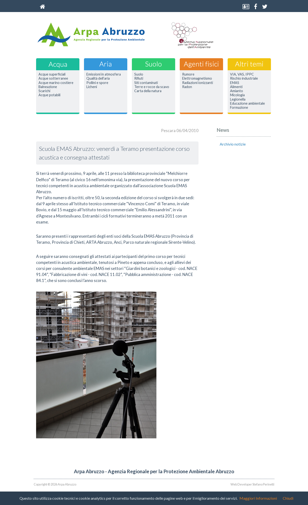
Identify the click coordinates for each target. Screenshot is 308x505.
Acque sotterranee (53, 78)
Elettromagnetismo (197, 78)
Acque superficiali (51, 74)
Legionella (237, 99)
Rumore (188, 74)
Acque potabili (49, 95)
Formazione (239, 107)
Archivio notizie (233, 144)
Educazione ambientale (247, 103)
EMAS (234, 82)
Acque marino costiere (55, 82)
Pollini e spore (97, 82)
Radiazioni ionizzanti (197, 82)
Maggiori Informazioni (258, 498)
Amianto (236, 91)
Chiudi (288, 498)
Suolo (138, 74)
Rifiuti (138, 78)
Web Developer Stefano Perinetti (252, 484)
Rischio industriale (244, 78)
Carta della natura (147, 91)
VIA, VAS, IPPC (242, 74)
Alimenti (236, 87)
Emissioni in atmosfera (103, 74)
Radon (187, 87)
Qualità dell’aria (98, 78)
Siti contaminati (146, 82)
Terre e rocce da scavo (151, 87)
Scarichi (44, 91)
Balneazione (47, 87)
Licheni (91, 87)
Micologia (237, 95)
